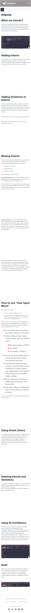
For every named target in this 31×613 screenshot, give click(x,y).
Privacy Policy (22, 602)
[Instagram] (19, 609)
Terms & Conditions (10, 602)
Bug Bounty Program (15, 606)
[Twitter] (12, 609)
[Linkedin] (16, 609)
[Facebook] (9, 609)
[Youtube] (22, 609)
